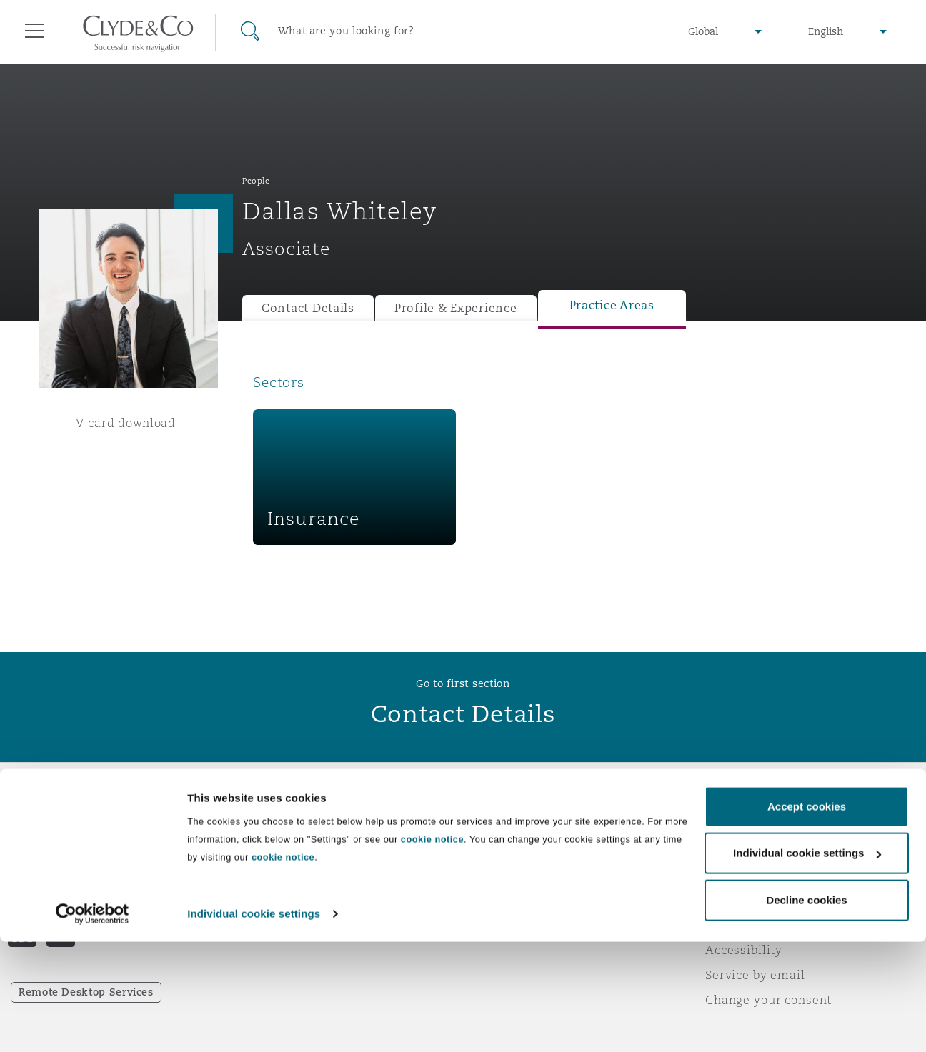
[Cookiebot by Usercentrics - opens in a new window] (92, 1024)
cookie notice (432, 949)
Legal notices (745, 825)
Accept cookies (806, 917)
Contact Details (308, 308)
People (255, 181)
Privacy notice (747, 850)
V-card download (126, 423)
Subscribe (503, 850)
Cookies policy (748, 875)
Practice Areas (611, 305)
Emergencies (530, 825)
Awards (265, 850)
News (258, 875)
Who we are (278, 825)
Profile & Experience (455, 308)
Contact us (506, 875)
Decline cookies (806, 1010)
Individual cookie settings (253, 1024)
